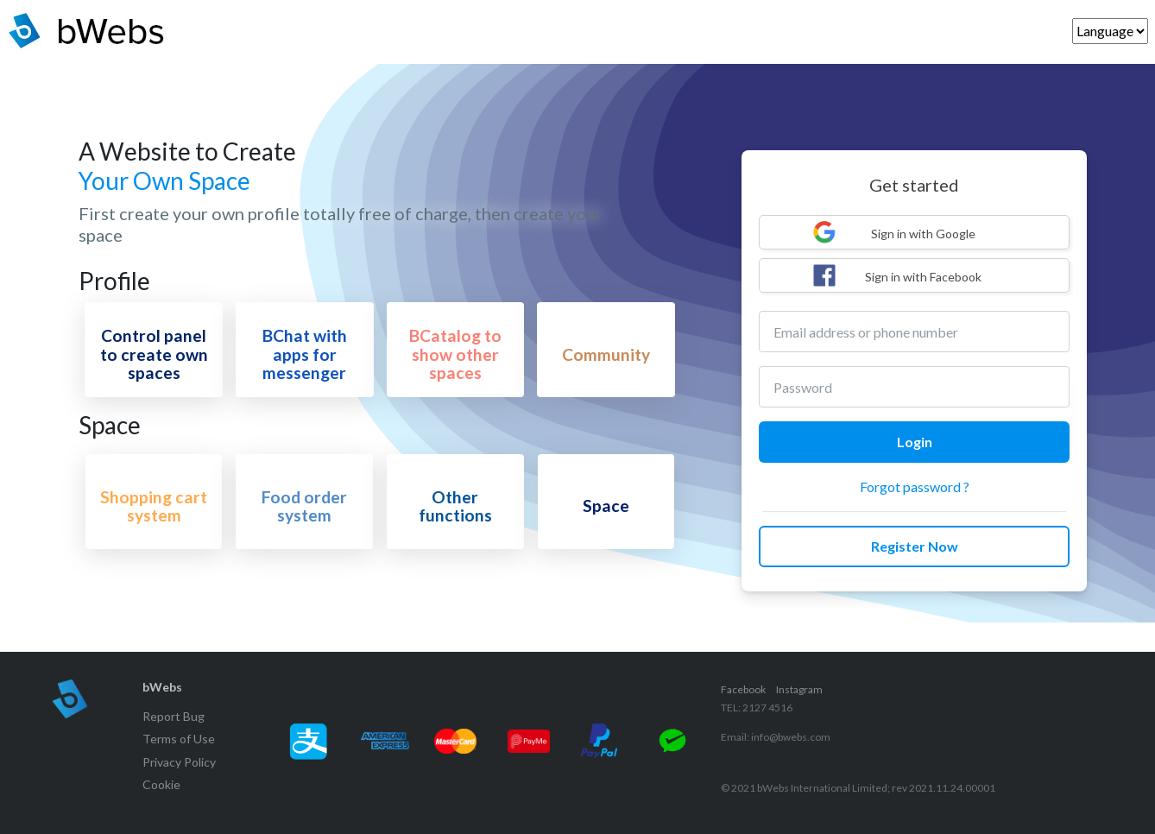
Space (606, 505)
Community (606, 354)
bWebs (162, 686)
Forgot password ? (914, 486)
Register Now (914, 546)
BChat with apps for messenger (304, 353)
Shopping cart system (153, 506)
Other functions (455, 506)
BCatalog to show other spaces (455, 353)
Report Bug (173, 716)
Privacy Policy (179, 762)
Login (914, 441)
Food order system (304, 506)
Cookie (161, 784)
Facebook (743, 689)
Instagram (799, 689)
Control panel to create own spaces (154, 353)
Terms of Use (178, 738)
